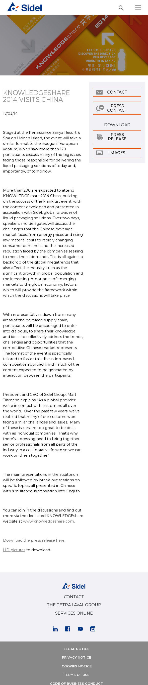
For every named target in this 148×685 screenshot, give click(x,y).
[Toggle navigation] (138, 8)
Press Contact (117, 108)
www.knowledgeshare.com (48, 521)
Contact (117, 92)
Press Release (117, 136)
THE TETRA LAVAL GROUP (74, 605)
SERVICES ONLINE (74, 613)
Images (117, 152)
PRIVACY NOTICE (76, 657)
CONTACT (74, 596)
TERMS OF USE (76, 675)
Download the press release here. (34, 540)
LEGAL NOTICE (76, 649)
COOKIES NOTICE (77, 666)
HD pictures (14, 550)
